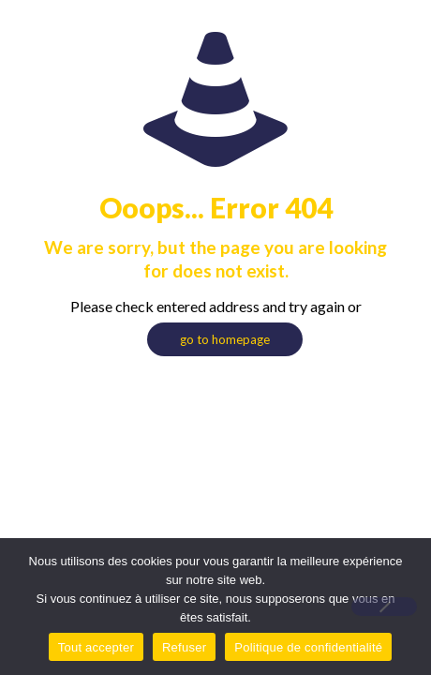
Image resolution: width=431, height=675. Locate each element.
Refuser (184, 647)
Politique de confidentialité (308, 647)
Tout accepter (96, 647)
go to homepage (225, 339)
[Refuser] (384, 606)
